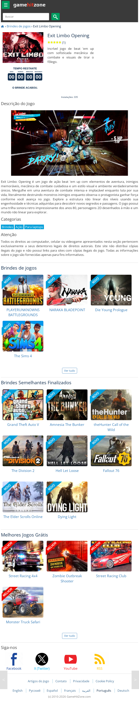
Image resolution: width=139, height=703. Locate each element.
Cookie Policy (105, 681)
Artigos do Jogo (38, 681)
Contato (61, 681)
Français (70, 691)
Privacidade (81, 681)
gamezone (29, 5)
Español (53, 691)
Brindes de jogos (19, 26)
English (18, 691)
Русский (35, 691)
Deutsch (123, 691)
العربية (86, 691)
